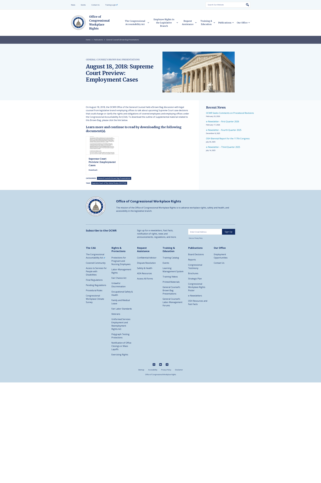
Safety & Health (144, 268)
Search (247, 4)
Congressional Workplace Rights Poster (196, 287)
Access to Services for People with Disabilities (96, 271)
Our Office (242, 22)
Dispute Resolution (146, 262)
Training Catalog (171, 257)
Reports (192, 259)
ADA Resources (144, 273)
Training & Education (206, 23)
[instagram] (154, 364)
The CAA (91, 247)
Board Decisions (196, 254)
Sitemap (141, 370)
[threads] (167, 364)
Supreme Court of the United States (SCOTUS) (109, 183)
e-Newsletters (195, 295)
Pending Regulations (96, 285)
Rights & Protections (118, 249)
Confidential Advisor (147, 257)
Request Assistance (187, 23)
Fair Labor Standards (121, 308)
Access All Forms (145, 278)
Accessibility (152, 370)
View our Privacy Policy (196, 238)
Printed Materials (171, 281)
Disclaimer (179, 370)
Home (88, 40)
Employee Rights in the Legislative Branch (164, 22)
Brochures (193, 273)
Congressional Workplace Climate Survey (95, 299)
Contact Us (95, 5)
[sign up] (228, 232)
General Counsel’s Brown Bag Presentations (122, 40)
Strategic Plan (195, 278)
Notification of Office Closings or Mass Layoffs (121, 346)
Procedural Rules (94, 290)
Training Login (111, 5)
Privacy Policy (166, 370)
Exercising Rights (119, 354)
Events (83, 5)
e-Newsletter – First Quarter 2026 (222, 121)
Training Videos (170, 276)
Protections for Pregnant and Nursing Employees (121, 261)
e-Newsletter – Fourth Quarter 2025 (223, 130)
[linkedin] (160, 364)
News (73, 5)
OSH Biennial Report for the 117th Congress (228, 138)
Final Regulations (94, 279)
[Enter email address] (205, 232)
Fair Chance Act (118, 278)
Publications (224, 22)
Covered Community (96, 262)
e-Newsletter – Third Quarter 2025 (223, 147)
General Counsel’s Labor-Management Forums (172, 302)
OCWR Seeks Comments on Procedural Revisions (230, 113)
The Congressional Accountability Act (135, 23)
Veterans (115, 314)
